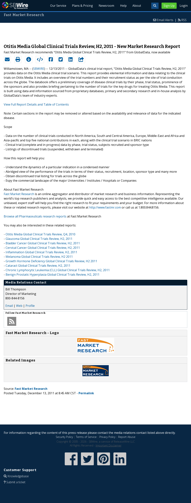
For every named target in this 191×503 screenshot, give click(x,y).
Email (9, 306)
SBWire (15, 5)
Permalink (86, 393)
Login (184, 6)
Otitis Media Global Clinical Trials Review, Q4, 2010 (40, 234)
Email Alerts (165, 20)
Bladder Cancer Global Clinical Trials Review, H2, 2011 (43, 243)
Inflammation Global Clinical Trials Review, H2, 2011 (41, 252)
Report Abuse (126, 437)
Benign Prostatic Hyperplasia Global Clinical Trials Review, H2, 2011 (52, 274)
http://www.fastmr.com (105, 207)
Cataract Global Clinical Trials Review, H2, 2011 (38, 266)
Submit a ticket (15, 482)
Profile (30, 306)
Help (123, 6)
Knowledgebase (18, 476)
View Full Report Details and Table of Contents (36, 104)
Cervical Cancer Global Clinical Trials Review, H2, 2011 (43, 248)
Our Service (57, 6)
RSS (184, 20)
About (136, 6)
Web (19, 306)
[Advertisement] (95, 31)
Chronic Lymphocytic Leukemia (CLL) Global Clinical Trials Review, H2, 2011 (58, 270)
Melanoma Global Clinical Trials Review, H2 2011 (39, 257)
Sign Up (169, 6)
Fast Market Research (19, 194)
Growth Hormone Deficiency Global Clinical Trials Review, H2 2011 (51, 261)
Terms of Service (86, 437)
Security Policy (64, 437)
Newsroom (106, 6)
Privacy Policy (107, 437)
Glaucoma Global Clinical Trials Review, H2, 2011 (39, 239)
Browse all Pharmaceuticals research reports (35, 216)
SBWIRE (38, 69)
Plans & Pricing (81, 6)
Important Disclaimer (108, 445)
